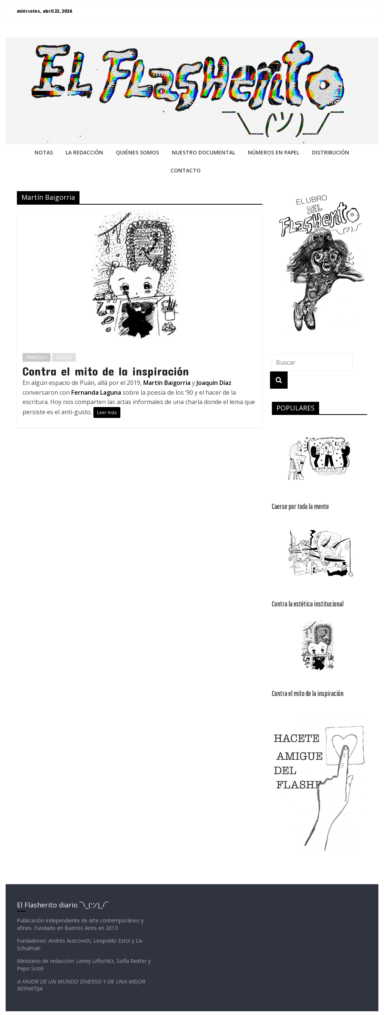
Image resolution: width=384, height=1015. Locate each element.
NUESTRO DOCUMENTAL (203, 152)
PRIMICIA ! (36, 357)
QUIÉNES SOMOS (137, 152)
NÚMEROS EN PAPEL (273, 152)
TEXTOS (64, 357)
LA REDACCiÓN (84, 152)
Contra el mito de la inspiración (105, 371)
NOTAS (43, 152)
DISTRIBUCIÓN (330, 152)
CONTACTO (186, 170)
